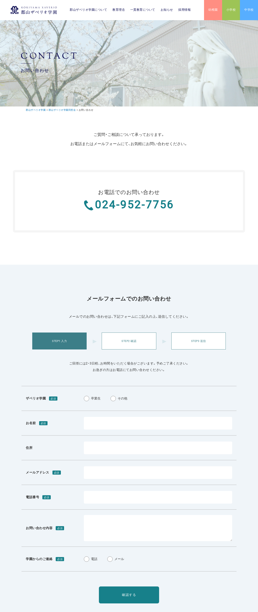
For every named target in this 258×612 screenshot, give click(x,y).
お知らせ (167, 10)
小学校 (231, 10)
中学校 (249, 10)
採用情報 (184, 10)
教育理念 (118, 10)
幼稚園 (213, 10)
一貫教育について (142, 10)
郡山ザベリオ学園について (88, 10)
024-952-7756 (134, 205)
